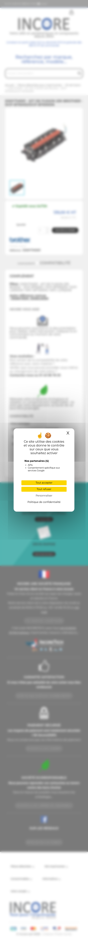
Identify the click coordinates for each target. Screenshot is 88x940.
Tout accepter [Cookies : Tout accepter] (44, 482)
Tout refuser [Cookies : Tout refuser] (44, 489)
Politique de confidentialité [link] (44, 502)
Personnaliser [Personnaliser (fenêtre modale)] (44, 495)
